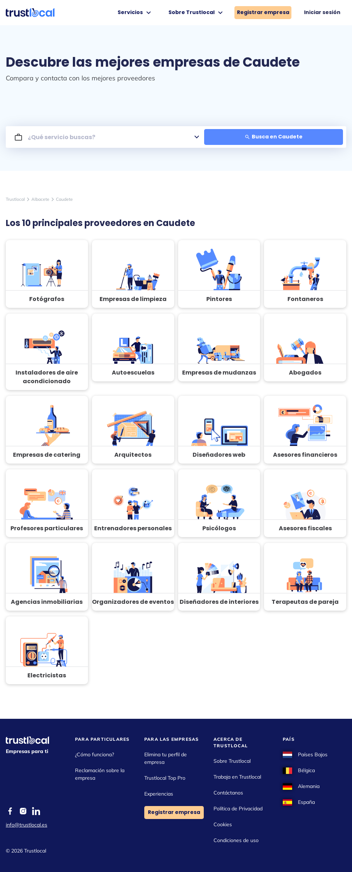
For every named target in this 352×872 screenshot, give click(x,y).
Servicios (135, 12)
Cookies (223, 824)
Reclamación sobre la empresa (99, 774)
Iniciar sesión (322, 12)
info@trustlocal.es (26, 825)
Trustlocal (15, 199)
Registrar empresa (263, 12)
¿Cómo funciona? (94, 754)
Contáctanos (228, 792)
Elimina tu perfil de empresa (165, 758)
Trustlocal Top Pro (164, 778)
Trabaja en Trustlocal (237, 777)
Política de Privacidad (238, 808)
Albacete (40, 199)
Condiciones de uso (236, 840)
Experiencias (158, 794)
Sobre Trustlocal (196, 12)
